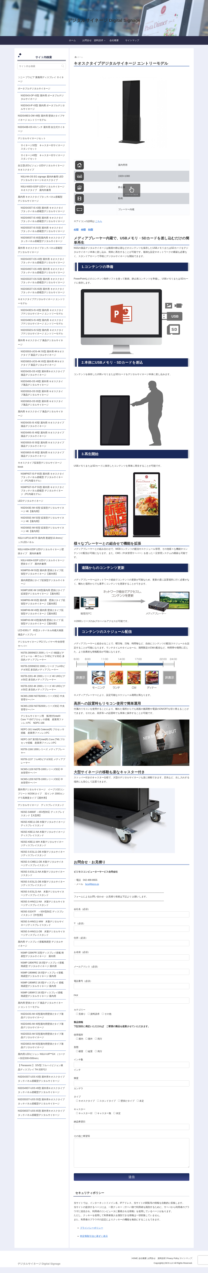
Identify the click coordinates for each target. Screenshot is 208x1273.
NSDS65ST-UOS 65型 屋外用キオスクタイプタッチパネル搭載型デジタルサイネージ (41, 1113)
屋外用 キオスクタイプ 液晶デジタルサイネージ (40, 342)
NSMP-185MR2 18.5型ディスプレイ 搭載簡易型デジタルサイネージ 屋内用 (42, 984)
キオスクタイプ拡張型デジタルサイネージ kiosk (41, 465)
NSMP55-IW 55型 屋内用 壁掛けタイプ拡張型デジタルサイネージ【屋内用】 (42, 572)
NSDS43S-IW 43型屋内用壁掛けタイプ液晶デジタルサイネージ (42, 1016)
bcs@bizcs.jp (92, 884)
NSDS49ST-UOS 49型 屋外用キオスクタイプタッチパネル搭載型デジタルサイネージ (41, 1090)
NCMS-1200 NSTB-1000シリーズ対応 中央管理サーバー (42, 781)
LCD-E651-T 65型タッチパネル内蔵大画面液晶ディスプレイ (40, 632)
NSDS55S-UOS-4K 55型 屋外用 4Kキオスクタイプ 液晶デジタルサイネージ (42, 353)
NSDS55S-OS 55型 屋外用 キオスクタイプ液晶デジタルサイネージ (42, 393)
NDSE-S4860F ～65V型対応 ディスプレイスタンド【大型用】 (43, 814)
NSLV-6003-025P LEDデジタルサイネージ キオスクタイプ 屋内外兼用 (43, 188)
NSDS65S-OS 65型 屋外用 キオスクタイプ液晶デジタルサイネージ (42, 403)
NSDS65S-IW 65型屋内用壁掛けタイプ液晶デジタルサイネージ (42, 1046)
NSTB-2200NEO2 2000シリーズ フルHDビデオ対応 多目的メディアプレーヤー (43, 668)
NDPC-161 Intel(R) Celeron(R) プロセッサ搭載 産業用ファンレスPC (42, 731)
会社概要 (135, 1264)
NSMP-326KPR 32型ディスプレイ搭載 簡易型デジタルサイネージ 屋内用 (42, 954)
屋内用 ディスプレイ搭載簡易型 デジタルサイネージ (40, 944)
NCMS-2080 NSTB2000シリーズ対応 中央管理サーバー (43, 698)
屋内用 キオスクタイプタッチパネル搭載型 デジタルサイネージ (40, 199)
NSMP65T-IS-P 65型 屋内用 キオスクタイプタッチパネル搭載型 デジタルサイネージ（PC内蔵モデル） (42, 477)
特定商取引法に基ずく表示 (94, 1242)
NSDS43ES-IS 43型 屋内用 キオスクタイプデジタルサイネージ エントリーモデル (42, 312)
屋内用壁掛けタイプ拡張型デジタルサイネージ (43, 582)
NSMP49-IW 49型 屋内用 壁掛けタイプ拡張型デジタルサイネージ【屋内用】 (42, 612)
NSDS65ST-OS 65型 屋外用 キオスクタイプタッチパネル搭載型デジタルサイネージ (43, 291)
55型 (90, 229)
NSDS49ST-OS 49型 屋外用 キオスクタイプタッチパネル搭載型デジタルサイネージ (43, 271)
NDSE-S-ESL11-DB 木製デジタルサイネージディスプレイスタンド (43, 854)
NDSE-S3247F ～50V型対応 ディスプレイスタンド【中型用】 (42, 913)
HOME (125, 1264)
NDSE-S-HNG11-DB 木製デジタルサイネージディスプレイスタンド (43, 933)
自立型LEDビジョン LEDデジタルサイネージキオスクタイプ (41, 167)
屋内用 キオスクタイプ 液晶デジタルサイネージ (40, 413)
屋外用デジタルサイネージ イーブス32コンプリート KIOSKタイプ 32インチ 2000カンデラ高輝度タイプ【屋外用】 (41, 793)
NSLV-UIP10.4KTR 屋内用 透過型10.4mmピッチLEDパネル (40, 540)
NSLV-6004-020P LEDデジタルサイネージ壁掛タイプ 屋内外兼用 (43, 562)
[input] (41, 66)
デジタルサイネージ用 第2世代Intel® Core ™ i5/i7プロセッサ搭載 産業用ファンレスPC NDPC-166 (42, 719)
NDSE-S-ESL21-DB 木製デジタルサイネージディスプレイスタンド (43, 883)
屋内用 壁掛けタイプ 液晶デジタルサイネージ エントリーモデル (40, 1005)
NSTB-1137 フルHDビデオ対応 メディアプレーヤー (43, 761)
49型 (83, 229)
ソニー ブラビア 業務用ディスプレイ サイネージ (41, 79)
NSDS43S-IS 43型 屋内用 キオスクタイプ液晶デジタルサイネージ (42, 424)
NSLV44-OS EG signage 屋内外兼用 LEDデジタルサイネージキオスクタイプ (42, 178)
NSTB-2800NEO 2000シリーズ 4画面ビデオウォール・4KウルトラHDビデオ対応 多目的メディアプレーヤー (43, 656)
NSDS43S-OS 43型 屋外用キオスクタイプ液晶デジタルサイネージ (43, 373)
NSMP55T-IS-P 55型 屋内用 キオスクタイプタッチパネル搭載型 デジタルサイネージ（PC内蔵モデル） (42, 490)
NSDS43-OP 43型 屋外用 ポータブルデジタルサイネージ (42, 97)
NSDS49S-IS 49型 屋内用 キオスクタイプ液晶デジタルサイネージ (42, 434)
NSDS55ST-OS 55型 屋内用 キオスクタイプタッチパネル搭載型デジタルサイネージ (43, 281)
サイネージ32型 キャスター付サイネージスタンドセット (43, 147)
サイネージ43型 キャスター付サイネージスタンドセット (43, 157)
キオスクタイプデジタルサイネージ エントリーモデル (41, 301)
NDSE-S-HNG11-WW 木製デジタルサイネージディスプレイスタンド (42, 923)
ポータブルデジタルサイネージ (34, 88)
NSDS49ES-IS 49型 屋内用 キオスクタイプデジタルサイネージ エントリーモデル (42, 322)
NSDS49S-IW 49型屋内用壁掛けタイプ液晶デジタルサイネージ (42, 1026)
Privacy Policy (169, 1264)
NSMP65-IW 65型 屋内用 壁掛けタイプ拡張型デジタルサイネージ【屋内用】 (43, 602)
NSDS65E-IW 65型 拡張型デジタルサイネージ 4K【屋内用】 (42, 529)
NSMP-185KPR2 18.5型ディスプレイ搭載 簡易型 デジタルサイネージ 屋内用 (42, 964)
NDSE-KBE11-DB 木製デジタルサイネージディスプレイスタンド (43, 824)
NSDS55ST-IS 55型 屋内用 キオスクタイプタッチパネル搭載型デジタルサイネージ (43, 229)
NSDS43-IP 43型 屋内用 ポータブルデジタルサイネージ (43, 107)
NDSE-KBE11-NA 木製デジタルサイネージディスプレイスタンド (43, 834)
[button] (62, 66)
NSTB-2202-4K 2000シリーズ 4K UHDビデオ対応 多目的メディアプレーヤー (43, 688)
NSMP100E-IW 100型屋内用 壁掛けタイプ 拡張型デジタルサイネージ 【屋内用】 (43, 592)
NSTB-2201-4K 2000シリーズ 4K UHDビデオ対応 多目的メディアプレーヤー (43, 678)
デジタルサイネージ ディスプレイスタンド (41, 805)
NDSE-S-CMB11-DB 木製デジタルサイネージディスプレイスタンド (42, 863)
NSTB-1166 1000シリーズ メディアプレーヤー (43, 751)
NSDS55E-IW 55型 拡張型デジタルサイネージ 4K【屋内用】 (42, 519)
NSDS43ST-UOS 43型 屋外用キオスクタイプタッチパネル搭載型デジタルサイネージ (41, 1079)
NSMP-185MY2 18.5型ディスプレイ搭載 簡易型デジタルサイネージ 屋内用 (42, 994)
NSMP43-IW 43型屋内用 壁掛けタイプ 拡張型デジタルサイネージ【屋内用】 (42, 622)
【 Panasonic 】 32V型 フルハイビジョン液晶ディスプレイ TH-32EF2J (40, 1067)
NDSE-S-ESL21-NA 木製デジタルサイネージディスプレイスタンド (42, 893)
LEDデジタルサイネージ (30, 501)
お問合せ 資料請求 (151, 1264)
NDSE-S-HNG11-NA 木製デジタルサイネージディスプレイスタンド (43, 903)
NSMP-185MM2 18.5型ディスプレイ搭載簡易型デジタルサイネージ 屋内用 (42, 974)
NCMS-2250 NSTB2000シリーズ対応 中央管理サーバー (43, 708)
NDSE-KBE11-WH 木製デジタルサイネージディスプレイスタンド (42, 844)
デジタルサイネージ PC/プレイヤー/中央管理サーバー (41, 644)
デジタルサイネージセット (32, 138)
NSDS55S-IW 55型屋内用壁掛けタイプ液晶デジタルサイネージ (42, 1036)
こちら (98, 221)
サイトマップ (185, 1264)
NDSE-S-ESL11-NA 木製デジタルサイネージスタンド (43, 873)
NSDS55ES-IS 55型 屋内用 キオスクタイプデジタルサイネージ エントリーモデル (42, 332)
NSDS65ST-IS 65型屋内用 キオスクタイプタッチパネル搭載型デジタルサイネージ (43, 239)
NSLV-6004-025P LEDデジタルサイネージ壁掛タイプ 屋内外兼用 (41, 551)
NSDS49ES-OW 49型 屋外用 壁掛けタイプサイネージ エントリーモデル (41, 117)
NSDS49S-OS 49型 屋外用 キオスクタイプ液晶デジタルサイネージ (42, 383)
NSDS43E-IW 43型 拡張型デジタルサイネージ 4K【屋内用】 (42, 509)
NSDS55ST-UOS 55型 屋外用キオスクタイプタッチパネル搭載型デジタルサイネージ (41, 1101)
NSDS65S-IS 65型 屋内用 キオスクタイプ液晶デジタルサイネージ (42, 454)
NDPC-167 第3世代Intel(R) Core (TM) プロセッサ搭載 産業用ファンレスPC (43, 741)
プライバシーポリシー (91, 1233)
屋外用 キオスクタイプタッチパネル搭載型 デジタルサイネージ (40, 250)
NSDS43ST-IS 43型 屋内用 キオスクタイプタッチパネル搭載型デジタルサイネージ (43, 210)
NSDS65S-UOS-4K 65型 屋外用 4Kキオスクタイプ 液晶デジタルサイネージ (42, 363)
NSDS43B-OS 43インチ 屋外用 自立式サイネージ (41, 129)
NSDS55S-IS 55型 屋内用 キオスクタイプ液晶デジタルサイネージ (42, 444)
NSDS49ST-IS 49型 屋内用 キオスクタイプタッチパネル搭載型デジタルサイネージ (43, 219)
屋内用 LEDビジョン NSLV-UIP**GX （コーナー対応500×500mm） (41, 1056)
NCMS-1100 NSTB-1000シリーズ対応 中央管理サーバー (42, 771)
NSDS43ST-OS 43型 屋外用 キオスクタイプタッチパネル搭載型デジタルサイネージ (43, 261)
